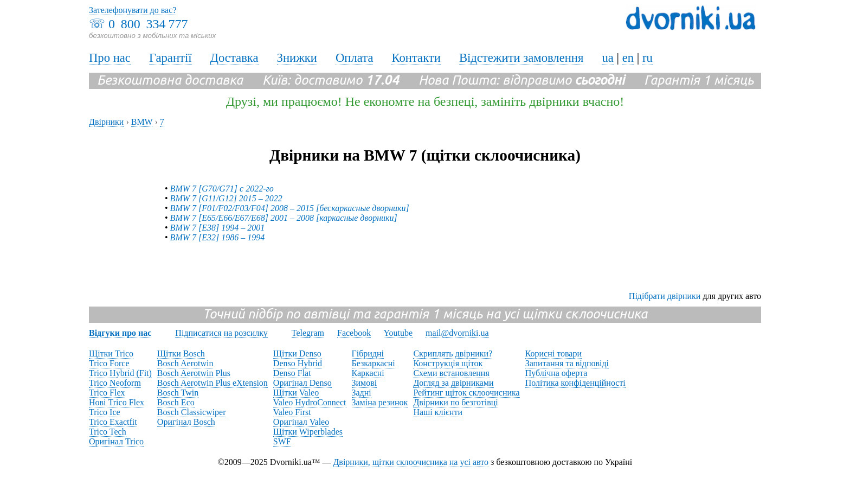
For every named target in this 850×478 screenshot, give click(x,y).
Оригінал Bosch (186, 421)
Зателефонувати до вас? (132, 10)
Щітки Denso (297, 353)
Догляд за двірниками (453, 382)
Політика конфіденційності (575, 382)
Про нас (110, 58)
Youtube (398, 332)
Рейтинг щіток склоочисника (466, 392)
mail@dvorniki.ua (457, 332)
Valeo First (292, 412)
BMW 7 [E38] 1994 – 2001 (217, 227)
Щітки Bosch (181, 353)
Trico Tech (107, 431)
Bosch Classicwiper (191, 412)
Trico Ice (104, 412)
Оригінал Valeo (301, 421)
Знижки (297, 58)
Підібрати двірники (665, 296)
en (628, 58)
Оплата (355, 58)
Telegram (308, 332)
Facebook (354, 332)
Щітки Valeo (296, 392)
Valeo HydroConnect (309, 402)
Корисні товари (553, 353)
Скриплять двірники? (452, 353)
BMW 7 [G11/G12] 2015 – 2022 (226, 198)
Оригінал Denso (302, 382)
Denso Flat (292, 373)
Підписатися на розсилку (221, 332)
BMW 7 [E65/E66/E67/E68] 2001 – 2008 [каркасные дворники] (283, 217)
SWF (282, 441)
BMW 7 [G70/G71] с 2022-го (222, 188)
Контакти (415, 58)
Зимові (364, 382)
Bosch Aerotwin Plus (193, 373)
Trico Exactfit (113, 421)
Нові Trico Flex (116, 402)
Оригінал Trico (116, 441)
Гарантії (170, 58)
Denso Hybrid (297, 363)
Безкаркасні (373, 363)
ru (647, 58)
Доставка (234, 58)
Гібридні (368, 353)
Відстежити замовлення (521, 58)
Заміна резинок (380, 402)
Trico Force (109, 363)
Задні (361, 392)
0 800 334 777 (148, 24)
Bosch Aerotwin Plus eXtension (212, 382)
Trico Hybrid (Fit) (120, 373)
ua (607, 58)
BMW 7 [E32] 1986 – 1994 (217, 237)
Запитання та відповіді (567, 363)
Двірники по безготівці (455, 402)
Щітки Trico (111, 353)
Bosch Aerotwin (185, 363)
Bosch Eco (176, 402)
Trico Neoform (115, 382)
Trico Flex (107, 392)
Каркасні (368, 373)
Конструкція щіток (447, 363)
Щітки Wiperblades (308, 431)
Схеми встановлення (451, 373)
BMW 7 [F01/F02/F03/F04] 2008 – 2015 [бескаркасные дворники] (289, 208)
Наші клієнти (437, 412)
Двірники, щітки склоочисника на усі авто (410, 462)
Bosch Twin (177, 392)
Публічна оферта (556, 373)
